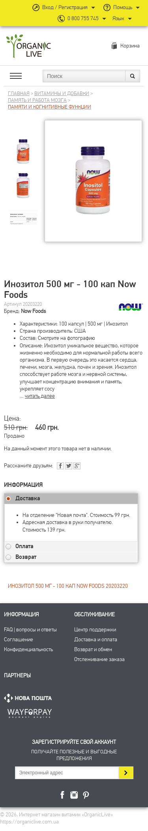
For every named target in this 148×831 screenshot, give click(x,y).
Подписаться (125, 773)
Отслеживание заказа (99, 659)
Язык (118, 18)
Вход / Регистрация (65, 7)
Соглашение (18, 639)
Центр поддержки (95, 629)
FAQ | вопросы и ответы (30, 629)
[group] (23, 145)
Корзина (130, 45)
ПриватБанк (29, 712)
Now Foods (33, 311)
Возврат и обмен (93, 649)
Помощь (122, 7)
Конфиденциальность (28, 649)
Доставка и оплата (95, 639)
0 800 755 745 (83, 18)
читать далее (40, 396)
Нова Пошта (29, 698)
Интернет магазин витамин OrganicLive (28, 46)
